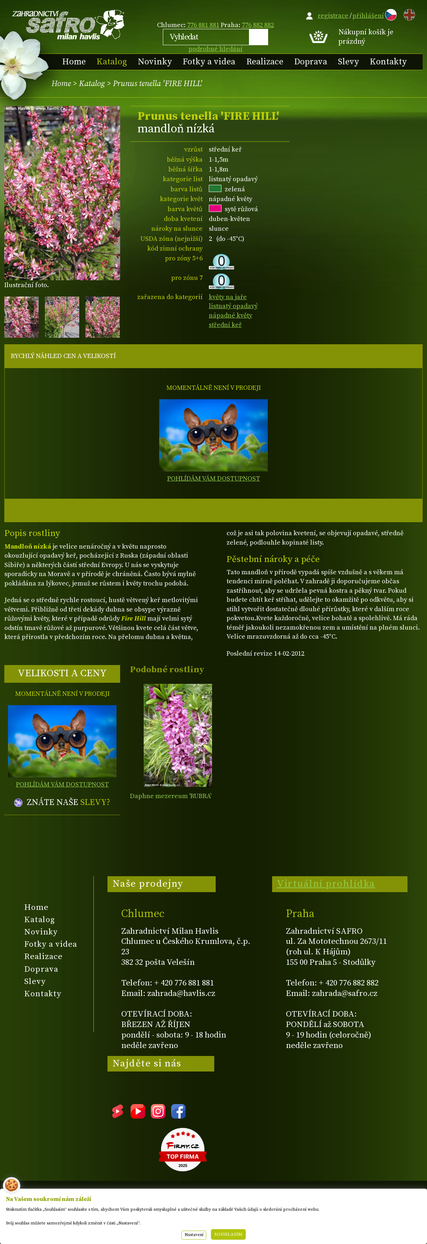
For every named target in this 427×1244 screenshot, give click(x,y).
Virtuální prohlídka (326, 884)
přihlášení (368, 16)
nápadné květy (230, 315)
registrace (333, 16)
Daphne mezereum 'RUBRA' (170, 796)
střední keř (225, 325)
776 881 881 (203, 25)
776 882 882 (258, 25)
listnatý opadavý (233, 306)
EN (407, 13)
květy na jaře (228, 297)
